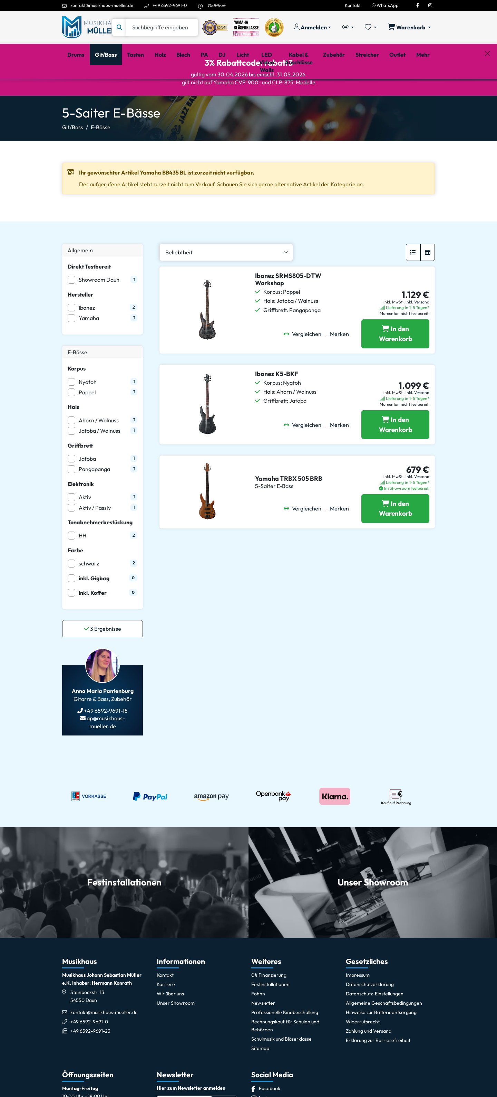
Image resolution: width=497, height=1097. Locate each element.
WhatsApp (385, 5)
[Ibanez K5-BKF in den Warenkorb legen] (395, 454)
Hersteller (80, 324)
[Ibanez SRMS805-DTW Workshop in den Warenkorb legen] (395, 364)
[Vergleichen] (304, 364)
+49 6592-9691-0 (170, 5)
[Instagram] (430, 5)
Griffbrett (80, 475)
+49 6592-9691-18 (105, 741)
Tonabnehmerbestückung (100, 552)
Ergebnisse (102, 659)
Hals (73, 437)
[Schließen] (487, 90)
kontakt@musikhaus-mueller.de (101, 5)
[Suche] (162, 27)
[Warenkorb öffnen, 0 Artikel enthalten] (409, 27)
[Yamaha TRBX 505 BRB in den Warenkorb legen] (395, 538)
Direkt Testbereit (89, 296)
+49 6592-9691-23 (90, 1061)
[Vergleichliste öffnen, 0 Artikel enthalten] (348, 27)
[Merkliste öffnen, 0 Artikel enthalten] (371, 27)
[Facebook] (417, 5)
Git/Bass (72, 157)
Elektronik (81, 513)
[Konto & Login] (312, 27)
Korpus (77, 398)
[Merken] (339, 364)
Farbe (75, 580)
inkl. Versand (417, 332)
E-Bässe (100, 157)
